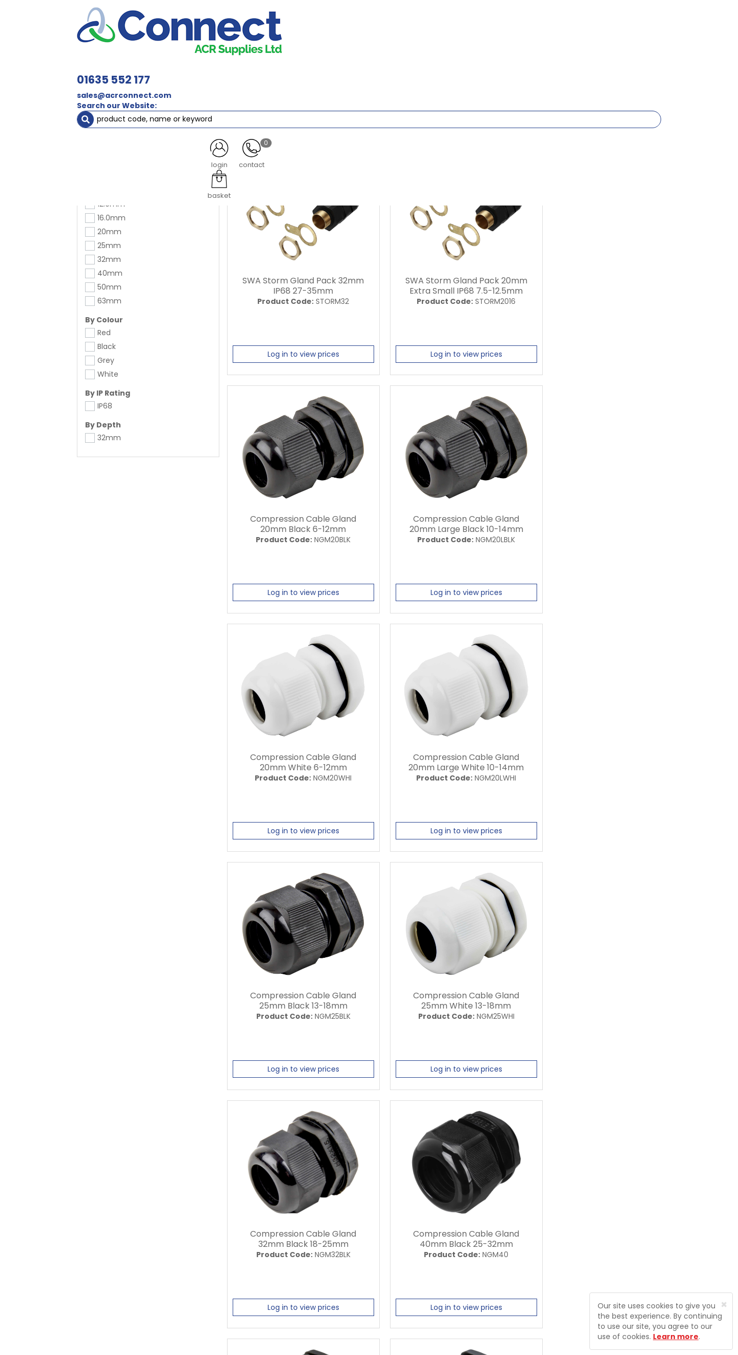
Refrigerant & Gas (300, 72)
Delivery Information (401, 1213)
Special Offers (627, 72)
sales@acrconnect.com (268, 40)
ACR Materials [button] (112, 72)
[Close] (724, 1304)
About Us (273, 1195)
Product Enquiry (285, 1267)
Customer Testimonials (299, 1231)
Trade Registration (397, 1195)
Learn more (676, 1336)
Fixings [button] (430, 72)
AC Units (571, 72)
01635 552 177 (257, 24)
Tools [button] (528, 72)
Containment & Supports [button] (204, 72)
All (580, 1107)
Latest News (278, 1213)
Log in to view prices (296, 351)
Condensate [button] (373, 72)
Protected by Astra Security (522, 1206)
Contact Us (277, 1249)
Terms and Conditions (404, 1249)
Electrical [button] (480, 72)
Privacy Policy (389, 1231)
